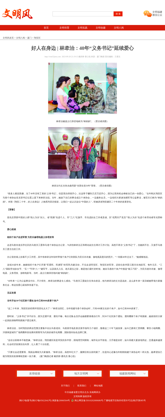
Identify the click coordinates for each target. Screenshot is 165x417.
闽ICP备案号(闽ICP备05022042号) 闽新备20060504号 (44, 400)
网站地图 (98, 385)
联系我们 (81, 385)
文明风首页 (8, 38)
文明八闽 (119, 27)
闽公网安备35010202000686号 (86, 400)
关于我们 (65, 385)
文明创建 (101, 27)
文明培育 (64, 27)
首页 (46, 27)
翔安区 (37, 38)
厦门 (29, 38)
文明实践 (82, 27)
